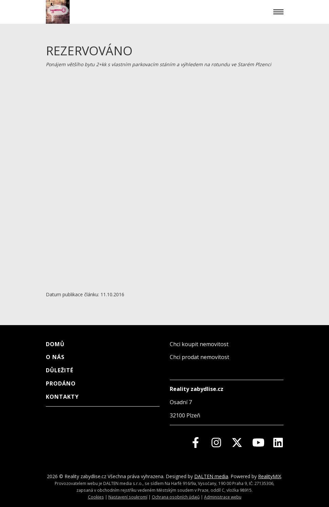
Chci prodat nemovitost (199, 357)
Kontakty (62, 396)
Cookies (96, 497)
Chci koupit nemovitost (199, 344)
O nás (55, 357)
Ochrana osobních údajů (176, 497)
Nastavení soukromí (127, 497)
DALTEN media (211, 476)
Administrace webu (222, 497)
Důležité (59, 370)
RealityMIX (269, 476)
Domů (55, 344)
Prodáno (61, 383)
